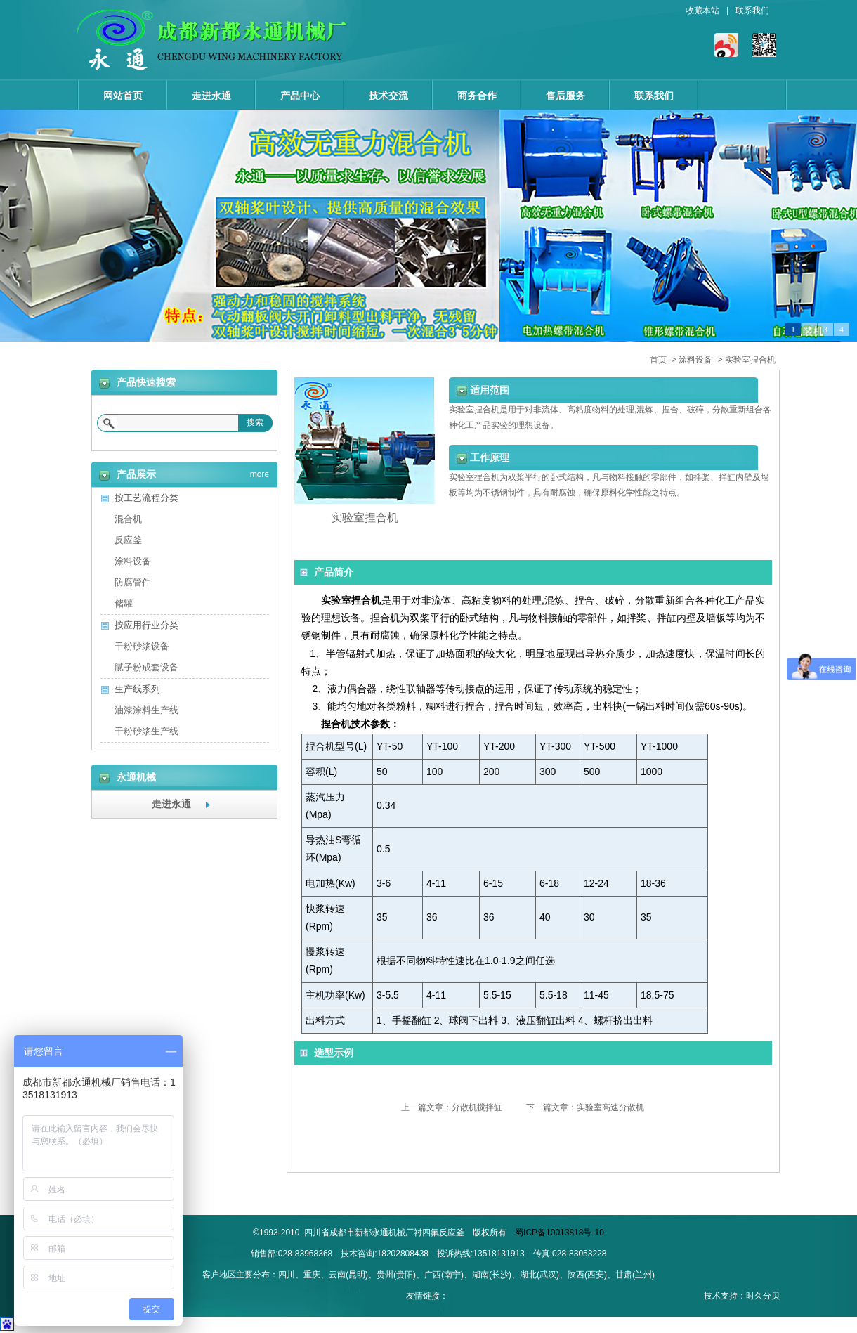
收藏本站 (702, 10)
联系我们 (752, 10)
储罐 (124, 603)
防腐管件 (133, 582)
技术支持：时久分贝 (742, 1296)
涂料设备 (695, 360)
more (259, 471)
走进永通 (211, 95)
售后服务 (565, 95)
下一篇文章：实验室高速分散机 (585, 1107)
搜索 (255, 422)
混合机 (128, 519)
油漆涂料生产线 (146, 710)
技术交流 (388, 95)
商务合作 (477, 95)
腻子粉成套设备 (146, 667)
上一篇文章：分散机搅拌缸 (451, 1107)
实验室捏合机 (750, 360)
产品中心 (300, 95)
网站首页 (123, 95)
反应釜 (128, 540)
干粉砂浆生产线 (146, 731)
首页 (658, 360)
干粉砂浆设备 (142, 646)
